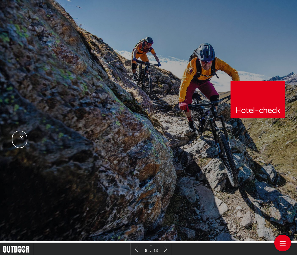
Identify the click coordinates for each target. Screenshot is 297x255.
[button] (19, 139)
